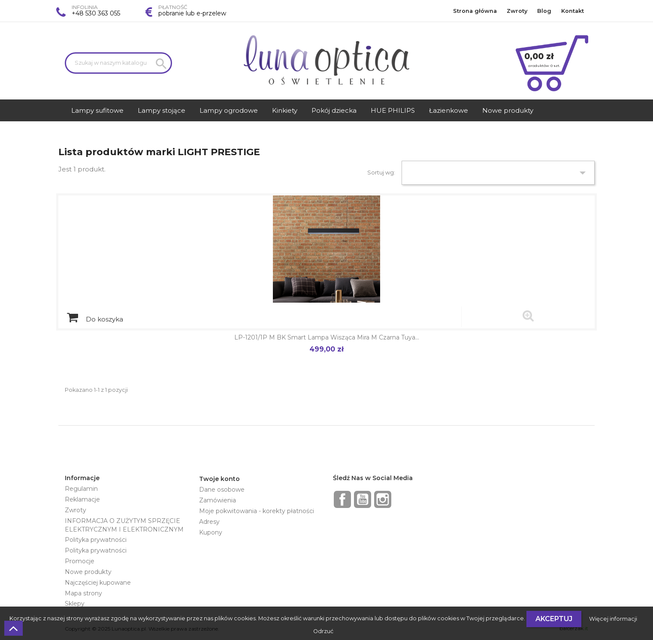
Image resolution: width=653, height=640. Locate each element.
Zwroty (517, 11)
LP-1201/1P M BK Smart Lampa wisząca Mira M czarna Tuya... (326, 337)
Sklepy (75, 603)
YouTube (362, 499)
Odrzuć (323, 631)
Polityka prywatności (96, 540)
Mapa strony (83, 593)
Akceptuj (553, 619)
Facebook (342, 499)
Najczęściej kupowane (98, 582)
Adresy (209, 522)
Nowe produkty (88, 572)
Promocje (79, 561)
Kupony (210, 532)
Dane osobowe (222, 489)
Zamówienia (217, 500)
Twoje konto (219, 479)
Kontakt (572, 11)
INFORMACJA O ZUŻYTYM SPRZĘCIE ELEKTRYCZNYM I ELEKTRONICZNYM (124, 525)
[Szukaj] (118, 63)
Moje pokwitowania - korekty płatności (256, 511)
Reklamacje (82, 499)
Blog (544, 11)
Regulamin (81, 489)
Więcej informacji (613, 619)
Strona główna (475, 11)
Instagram (382, 499)
